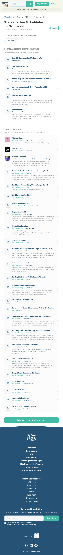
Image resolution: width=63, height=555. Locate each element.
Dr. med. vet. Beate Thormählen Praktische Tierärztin (34, 308)
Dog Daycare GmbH (20, 66)
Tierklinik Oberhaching (21, 195)
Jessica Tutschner (19, 390)
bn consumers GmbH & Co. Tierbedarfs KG (29, 87)
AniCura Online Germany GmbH (25, 345)
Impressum (31, 451)
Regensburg (31, 498)
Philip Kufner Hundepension (23, 285)
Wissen (25, 10)
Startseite (31, 448)
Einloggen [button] (55, 4)
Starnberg (31, 485)
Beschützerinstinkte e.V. (22, 95)
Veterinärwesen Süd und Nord (24, 263)
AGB (31, 454)
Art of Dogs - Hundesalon (22, 299)
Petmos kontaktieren (31, 470)
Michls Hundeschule (20, 203)
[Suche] (18, 4)
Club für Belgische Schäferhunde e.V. (27, 58)
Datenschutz (32, 457)
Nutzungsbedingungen (31, 461)
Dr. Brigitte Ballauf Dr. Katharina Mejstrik (29, 277)
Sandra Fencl (17, 110)
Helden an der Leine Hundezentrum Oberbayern (32, 316)
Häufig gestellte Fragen (31, 464)
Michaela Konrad (19, 157)
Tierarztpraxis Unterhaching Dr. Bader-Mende (31, 330)
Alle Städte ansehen (31, 501)
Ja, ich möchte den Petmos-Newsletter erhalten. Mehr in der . (21, 523)
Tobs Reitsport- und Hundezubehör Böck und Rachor (33, 79)
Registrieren (42, 4)
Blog (18, 10)
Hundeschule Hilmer (20, 398)
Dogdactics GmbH (19, 212)
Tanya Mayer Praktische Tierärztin (26, 373)
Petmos (31, 551)
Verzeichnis (9, 17)
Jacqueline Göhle (19, 240)
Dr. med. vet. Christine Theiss (24, 406)
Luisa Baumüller (18, 381)
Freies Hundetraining (20, 226)
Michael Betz (17, 138)
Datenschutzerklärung (28, 524)
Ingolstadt (31, 495)
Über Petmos (32, 467)
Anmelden (51, 518)
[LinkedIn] (31, 545)
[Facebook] (36, 545)
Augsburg (31, 488)
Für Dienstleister (39, 10)
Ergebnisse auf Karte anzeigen (31, 420)
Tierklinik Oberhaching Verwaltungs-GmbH (30, 185)
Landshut (31, 492)
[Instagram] (26, 545)
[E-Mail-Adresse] (24, 518)
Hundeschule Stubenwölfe (23, 359)
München (32, 482)
